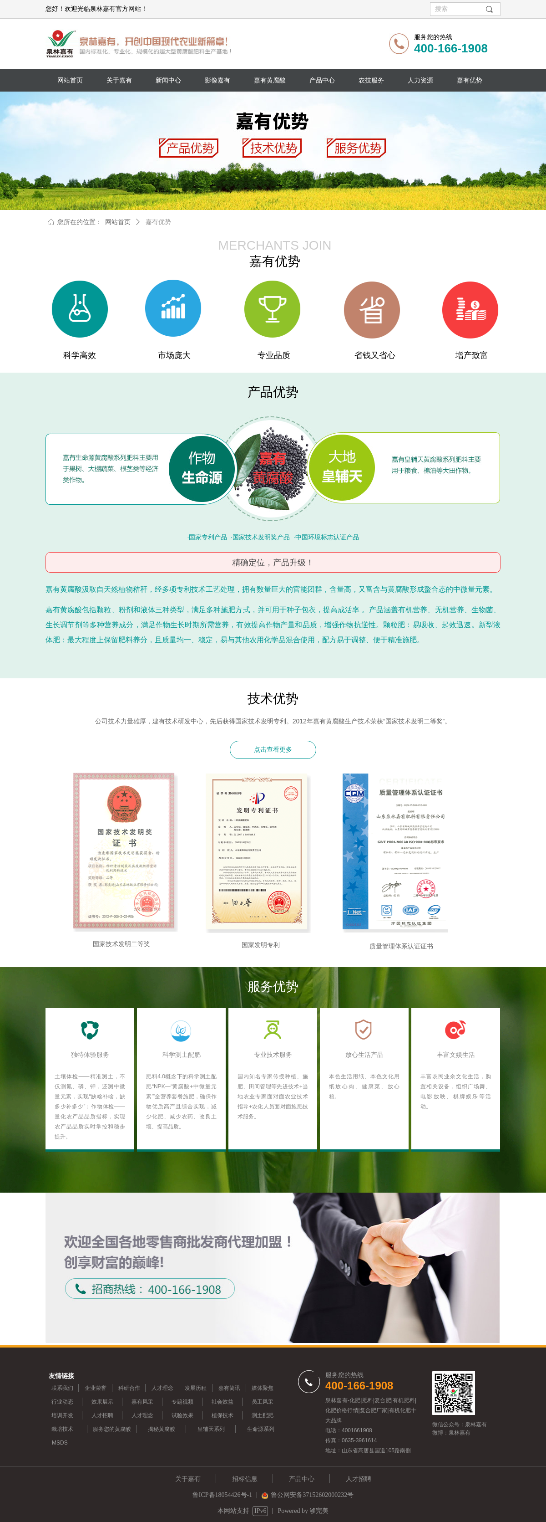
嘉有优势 (158, 222)
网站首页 (118, 222)
